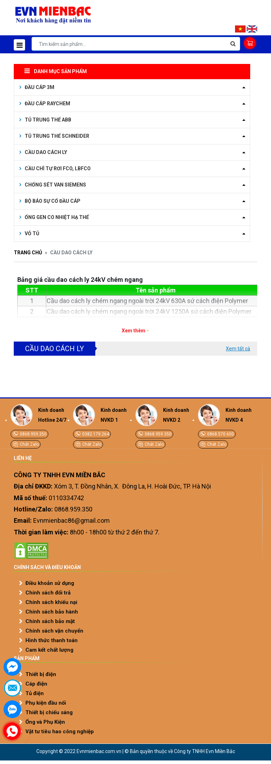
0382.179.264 (95, 434)
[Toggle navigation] (19, 45)
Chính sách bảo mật (50, 621)
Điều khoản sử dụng (49, 583)
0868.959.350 (33, 434)
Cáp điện (36, 684)
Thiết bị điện (40, 674)
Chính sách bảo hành (51, 612)
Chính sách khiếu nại (51, 602)
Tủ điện (34, 693)
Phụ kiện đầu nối (45, 703)
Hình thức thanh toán (51, 640)
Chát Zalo (29, 444)
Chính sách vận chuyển (54, 631)
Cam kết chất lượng (49, 650)
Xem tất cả (238, 348)
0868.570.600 (220, 434)
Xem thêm (133, 330)
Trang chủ (28, 252)
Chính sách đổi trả (48, 593)
